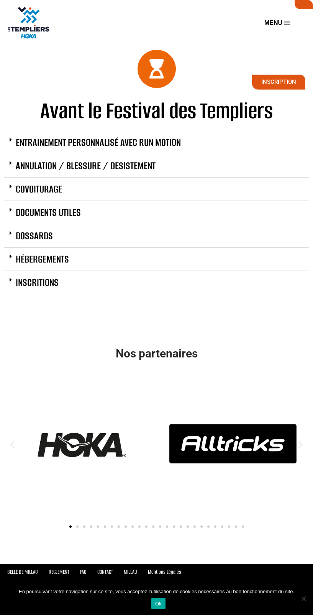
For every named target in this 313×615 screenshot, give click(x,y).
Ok (158, 604)
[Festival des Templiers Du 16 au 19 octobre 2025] (29, 23)
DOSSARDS (34, 235)
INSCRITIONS (37, 282)
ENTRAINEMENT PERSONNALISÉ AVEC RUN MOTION (98, 142)
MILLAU (130, 572)
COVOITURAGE (39, 189)
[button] (156, 142)
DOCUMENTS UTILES (48, 212)
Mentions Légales (164, 572)
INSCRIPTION (278, 81)
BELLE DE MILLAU (22, 572)
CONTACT (105, 572)
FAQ (83, 572)
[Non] (303, 598)
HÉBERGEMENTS (42, 259)
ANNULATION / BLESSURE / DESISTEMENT (86, 165)
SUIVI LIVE (304, 4)
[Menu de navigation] (277, 23)
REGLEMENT (59, 572)
